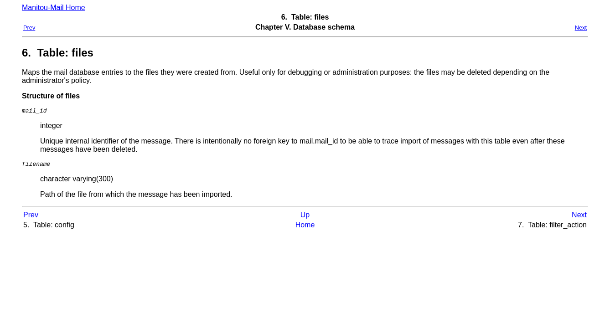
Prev (29, 27)
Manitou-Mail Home (53, 7)
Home (305, 227)
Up (305, 217)
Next (581, 27)
